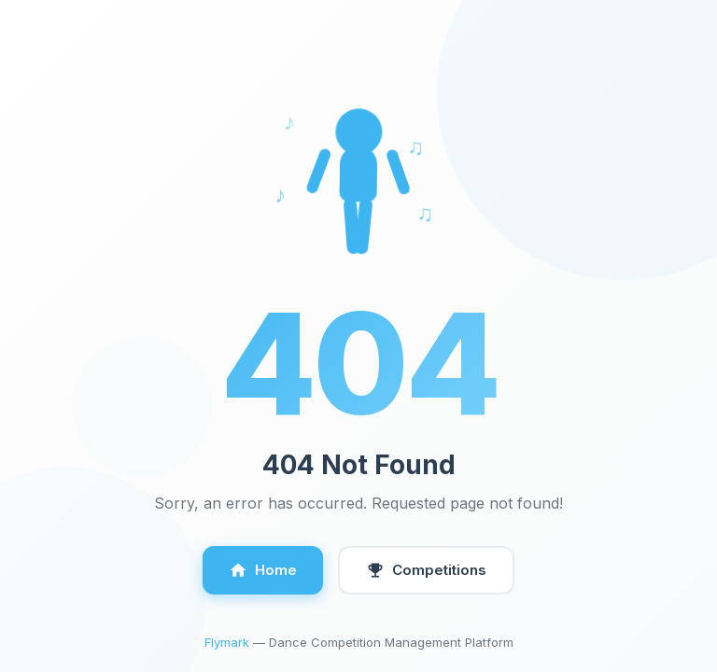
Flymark (226, 642)
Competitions (426, 570)
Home (263, 570)
